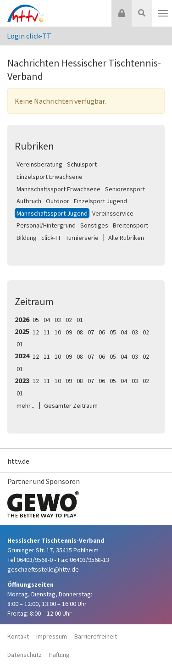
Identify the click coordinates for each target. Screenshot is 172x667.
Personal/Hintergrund (46, 225)
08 (80, 332)
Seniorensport (125, 189)
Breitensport (130, 225)
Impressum (51, 636)
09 (69, 332)
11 (47, 332)
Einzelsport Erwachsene (50, 176)
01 (80, 320)
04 (47, 320)
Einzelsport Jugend (100, 201)
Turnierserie (82, 237)
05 (36, 320)
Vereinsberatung (39, 164)
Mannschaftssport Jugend (52, 213)
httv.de (18, 461)
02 (69, 320)
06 (102, 332)
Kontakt (18, 636)
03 (58, 320)
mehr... (25, 405)
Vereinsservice (112, 213)
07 (91, 332)
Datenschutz (24, 654)
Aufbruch (29, 201)
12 (36, 332)
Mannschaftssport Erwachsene (58, 189)
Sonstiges (94, 225)
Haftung (59, 654)
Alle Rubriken (126, 237)
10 (58, 332)
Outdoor (57, 201)
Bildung (27, 237)
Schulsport (82, 164)
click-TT (51, 237)
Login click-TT (29, 35)
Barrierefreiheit (95, 636)
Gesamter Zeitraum (71, 405)
